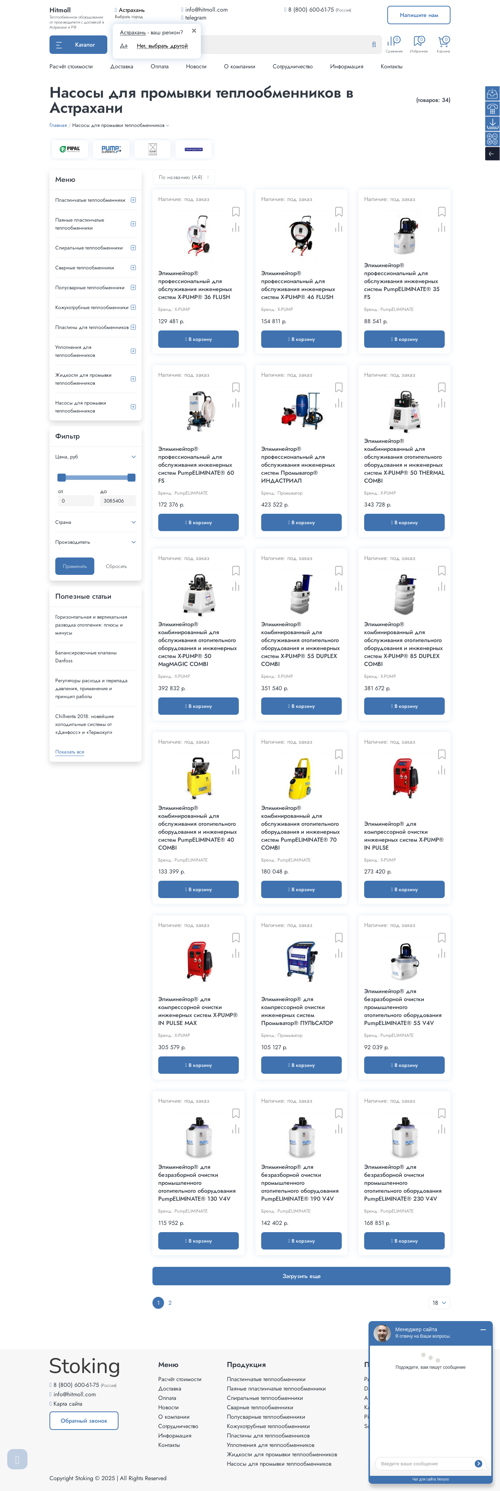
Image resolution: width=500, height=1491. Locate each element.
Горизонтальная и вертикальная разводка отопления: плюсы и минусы (91, 624)
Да (124, 46)
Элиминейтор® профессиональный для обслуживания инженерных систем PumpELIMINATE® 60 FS (196, 465)
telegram (193, 17)
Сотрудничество (293, 66)
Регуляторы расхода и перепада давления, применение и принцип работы (91, 688)
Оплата (160, 66)
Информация (346, 66)
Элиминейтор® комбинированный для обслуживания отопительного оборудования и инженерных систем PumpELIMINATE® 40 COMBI (197, 828)
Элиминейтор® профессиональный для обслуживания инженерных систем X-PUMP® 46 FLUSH (298, 285)
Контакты (391, 66)
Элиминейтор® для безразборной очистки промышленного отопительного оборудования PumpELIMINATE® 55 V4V (402, 1007)
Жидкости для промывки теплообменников (83, 378)
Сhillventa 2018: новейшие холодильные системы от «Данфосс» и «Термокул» (84, 724)
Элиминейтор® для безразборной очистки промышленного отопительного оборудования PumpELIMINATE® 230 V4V (402, 1183)
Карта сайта (67, 1404)
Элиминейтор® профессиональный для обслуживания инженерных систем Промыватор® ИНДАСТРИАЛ (298, 465)
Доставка (121, 66)
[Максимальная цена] (118, 500)
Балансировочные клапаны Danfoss (86, 656)
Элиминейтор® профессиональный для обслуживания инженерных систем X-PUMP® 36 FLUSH (195, 285)
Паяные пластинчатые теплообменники (79, 223)
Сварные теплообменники (84, 267)
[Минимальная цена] (76, 500)
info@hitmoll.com (74, 1394)
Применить (75, 566)
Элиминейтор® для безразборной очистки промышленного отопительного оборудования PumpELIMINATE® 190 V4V (300, 1183)
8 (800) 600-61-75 (311, 9)
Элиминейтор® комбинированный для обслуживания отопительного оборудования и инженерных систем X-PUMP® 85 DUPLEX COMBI (403, 644)
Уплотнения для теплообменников (75, 351)
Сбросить (116, 566)
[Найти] (380, 44)
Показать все (69, 751)
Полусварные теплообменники (90, 287)
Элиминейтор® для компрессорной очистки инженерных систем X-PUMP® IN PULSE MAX (198, 1011)
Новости (196, 66)
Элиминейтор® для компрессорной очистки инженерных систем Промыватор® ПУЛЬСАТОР (297, 1011)
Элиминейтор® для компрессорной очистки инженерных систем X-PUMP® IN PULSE (404, 836)
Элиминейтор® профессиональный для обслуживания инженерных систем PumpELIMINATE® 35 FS (402, 281)
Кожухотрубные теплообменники (92, 307)
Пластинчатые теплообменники (90, 200)
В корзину (198, 339)
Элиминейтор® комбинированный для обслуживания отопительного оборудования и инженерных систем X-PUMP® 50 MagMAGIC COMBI (197, 644)
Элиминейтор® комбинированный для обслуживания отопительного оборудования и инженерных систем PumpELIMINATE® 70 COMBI (300, 828)
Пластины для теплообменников (92, 327)
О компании (239, 66)
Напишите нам (419, 15)
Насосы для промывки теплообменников (80, 406)
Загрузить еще (302, 1276)
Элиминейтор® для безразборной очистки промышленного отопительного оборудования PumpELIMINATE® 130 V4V (197, 1183)
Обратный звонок (84, 1421)
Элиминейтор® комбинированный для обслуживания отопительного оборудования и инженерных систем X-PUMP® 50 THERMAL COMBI (404, 461)
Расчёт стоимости (71, 66)
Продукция (246, 1364)
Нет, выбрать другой (162, 46)
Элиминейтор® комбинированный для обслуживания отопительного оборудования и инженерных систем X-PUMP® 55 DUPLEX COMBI (300, 644)
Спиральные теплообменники (89, 247)
